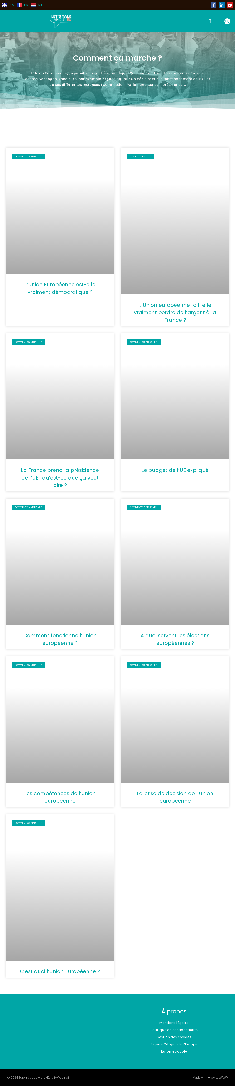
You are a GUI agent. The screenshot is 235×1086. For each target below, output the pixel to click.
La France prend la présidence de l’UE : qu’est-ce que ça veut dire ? (60, 478)
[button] (211, 21)
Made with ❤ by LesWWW (210, 1078)
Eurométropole (174, 1051)
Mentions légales (174, 1022)
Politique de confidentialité (174, 1030)
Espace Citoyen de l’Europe (174, 1044)
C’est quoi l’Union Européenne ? (60, 971)
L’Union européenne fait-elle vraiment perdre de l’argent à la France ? (175, 313)
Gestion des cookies (174, 1037)
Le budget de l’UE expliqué (175, 470)
